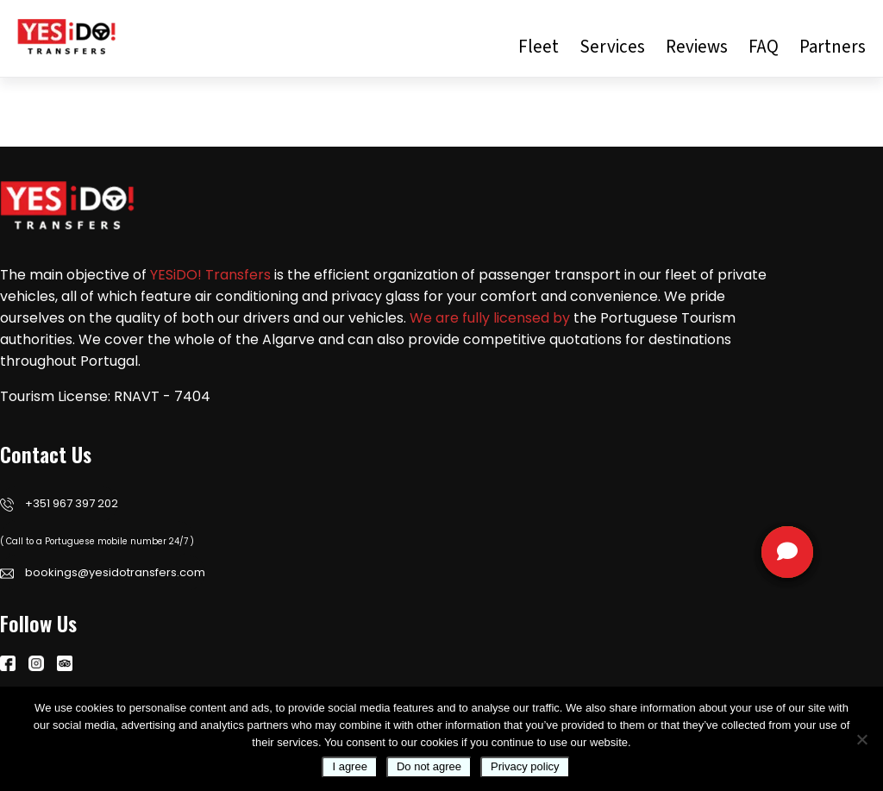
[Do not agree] (861, 739)
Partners (832, 47)
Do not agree (429, 766)
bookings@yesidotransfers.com (102, 572)
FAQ (763, 47)
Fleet (538, 47)
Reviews (697, 47)
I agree (349, 766)
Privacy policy (525, 766)
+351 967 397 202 (59, 503)
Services (612, 47)
